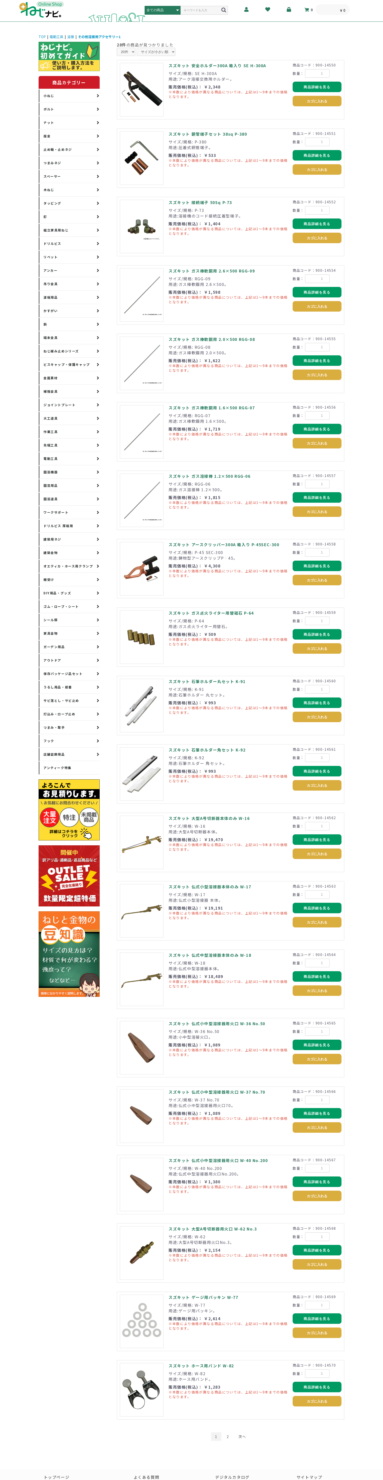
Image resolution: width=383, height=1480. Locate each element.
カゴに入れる (317, 101)
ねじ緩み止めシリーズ (61, 351)
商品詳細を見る (317, 87)
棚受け (48, 579)
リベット (50, 257)
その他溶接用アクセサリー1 (99, 36)
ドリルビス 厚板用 (58, 525)
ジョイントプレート (59, 405)
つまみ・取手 (54, 727)
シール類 (50, 620)
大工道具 (50, 418)
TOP (42, 36)
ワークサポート (55, 512)
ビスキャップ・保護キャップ (66, 364)
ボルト (48, 109)
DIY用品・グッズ (57, 593)
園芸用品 (50, 485)
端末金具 (50, 337)
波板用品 (50, 297)
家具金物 (50, 633)
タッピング (52, 203)
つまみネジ (52, 163)
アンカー (50, 270)
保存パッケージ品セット (63, 673)
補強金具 (50, 391)
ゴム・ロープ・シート (61, 606)
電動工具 (56, 36)
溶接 (70, 36)
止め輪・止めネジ (57, 149)
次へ (242, 1436)
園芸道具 (50, 499)
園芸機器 (50, 472)
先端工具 (50, 445)
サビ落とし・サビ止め (61, 700)
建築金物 (50, 552)
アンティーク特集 (57, 767)
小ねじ (48, 95)
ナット (48, 122)
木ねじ (48, 189)
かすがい (50, 310)
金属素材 (50, 378)
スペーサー (52, 176)
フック (48, 741)
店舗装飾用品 (54, 754)
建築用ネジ (52, 539)
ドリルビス (52, 243)
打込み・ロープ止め (59, 714)
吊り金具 (50, 284)
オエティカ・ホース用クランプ (68, 566)
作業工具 (50, 431)
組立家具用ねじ (55, 230)
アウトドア (52, 660)
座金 (47, 136)
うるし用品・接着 (57, 687)
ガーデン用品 (54, 646)
